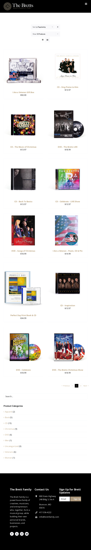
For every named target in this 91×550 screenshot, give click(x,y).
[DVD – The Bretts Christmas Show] (67, 328)
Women (8, 457)
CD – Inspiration (67, 305)
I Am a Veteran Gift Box (23, 92)
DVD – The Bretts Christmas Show (67, 370)
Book (7, 417)
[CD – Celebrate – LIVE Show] (67, 160)
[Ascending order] (57, 27)
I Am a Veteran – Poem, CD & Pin (67, 251)
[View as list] (47, 40)
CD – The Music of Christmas (23, 147)
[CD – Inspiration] (67, 264)
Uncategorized (11, 446)
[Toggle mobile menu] (86, 4)
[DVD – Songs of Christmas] (23, 215)
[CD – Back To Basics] (23, 160)
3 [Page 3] (80, 386)
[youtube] (27, 534)
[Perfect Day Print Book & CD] (23, 264)
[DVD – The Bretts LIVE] (67, 105)
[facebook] (12, 534)
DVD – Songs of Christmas (23, 251)
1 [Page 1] (72, 386)
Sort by (39, 27)
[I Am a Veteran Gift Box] (23, 51)
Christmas (9, 429)
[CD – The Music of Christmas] (23, 105)
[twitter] (17, 534)
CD (6, 423)
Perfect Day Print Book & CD (23, 315)
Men (7, 440)
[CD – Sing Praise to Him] (67, 51)
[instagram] (22, 534)
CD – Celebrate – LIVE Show (67, 201)
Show (39, 34)
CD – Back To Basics (23, 201)
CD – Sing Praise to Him (67, 87)
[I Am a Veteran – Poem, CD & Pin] (67, 215)
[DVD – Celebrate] (23, 328)
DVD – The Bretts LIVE (67, 147)
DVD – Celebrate (23, 370)
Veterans (9, 452)
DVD (7, 434)
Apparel (8, 411)
